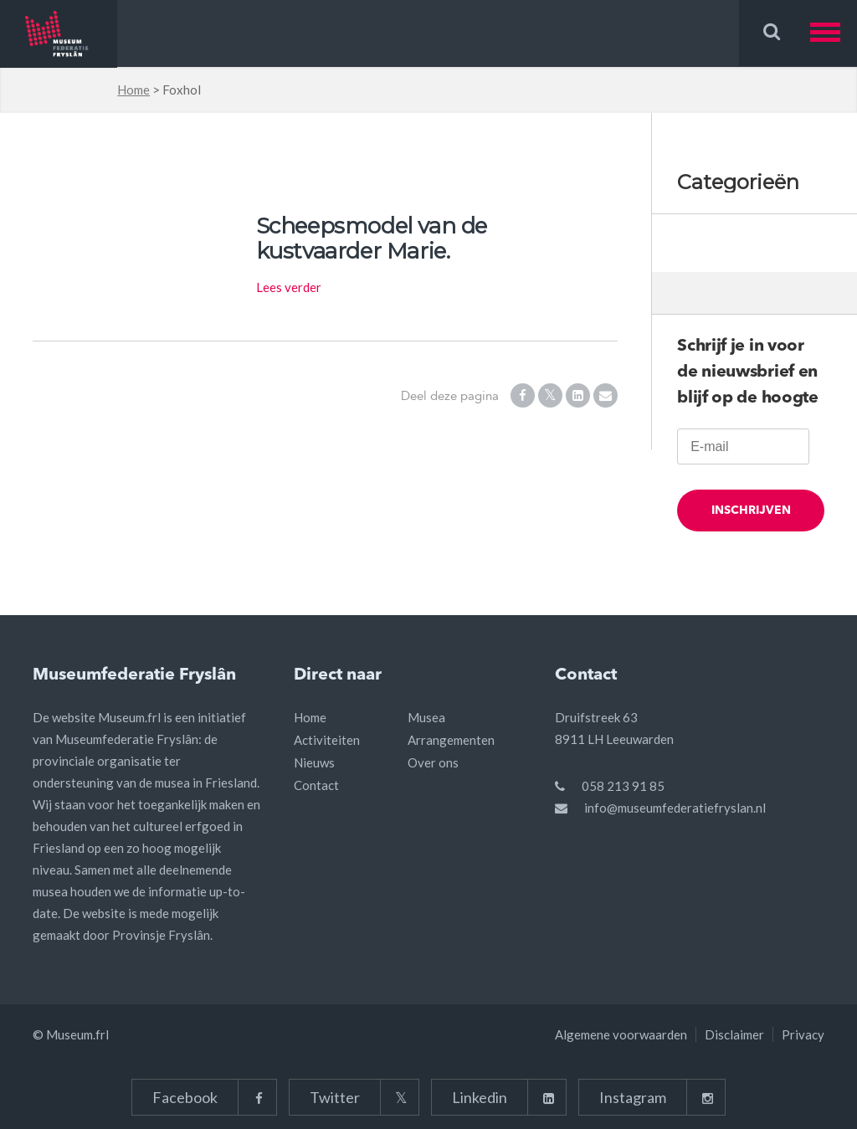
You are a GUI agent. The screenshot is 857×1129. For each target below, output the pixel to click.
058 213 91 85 (623, 785)
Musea (426, 717)
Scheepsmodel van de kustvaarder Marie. (371, 238)
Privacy (803, 1034)
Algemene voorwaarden (621, 1034)
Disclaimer (734, 1034)
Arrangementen (451, 739)
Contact (316, 785)
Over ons (433, 762)
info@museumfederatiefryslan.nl (675, 807)
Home (133, 89)
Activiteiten (327, 739)
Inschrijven (751, 518)
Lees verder (288, 287)
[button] (833, 33)
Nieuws (314, 762)
